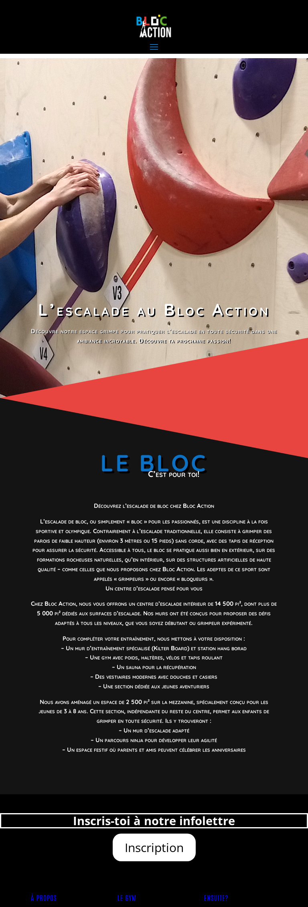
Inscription (154, 847)
